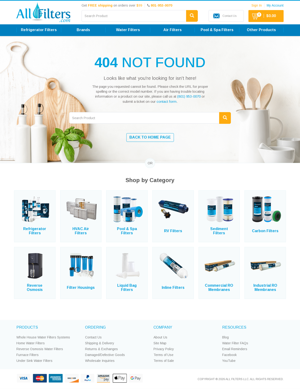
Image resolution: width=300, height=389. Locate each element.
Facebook (229, 355)
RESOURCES (234, 327)
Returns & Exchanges (101, 349)
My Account (275, 5)
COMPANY (163, 327)
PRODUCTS (27, 327)
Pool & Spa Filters (217, 30)
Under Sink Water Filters (34, 361)
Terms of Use (163, 355)
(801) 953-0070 (189, 96)
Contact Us (93, 337)
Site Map (160, 343)
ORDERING (95, 327)
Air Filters (172, 30)
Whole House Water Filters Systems (43, 337)
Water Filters (128, 30)
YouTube (229, 361)
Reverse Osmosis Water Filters (39, 349)
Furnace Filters (27, 355)
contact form (166, 101)
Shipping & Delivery (99, 343)
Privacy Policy (164, 349)
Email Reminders (234, 349)
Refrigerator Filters (39, 30)
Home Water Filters (30, 343)
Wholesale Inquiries (100, 361)
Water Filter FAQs (235, 343)
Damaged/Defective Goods (105, 355)
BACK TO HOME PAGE (150, 137)
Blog (225, 337)
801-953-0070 (161, 5)
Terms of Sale (164, 361)
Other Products (261, 30)
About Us (160, 337)
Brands (83, 30)
